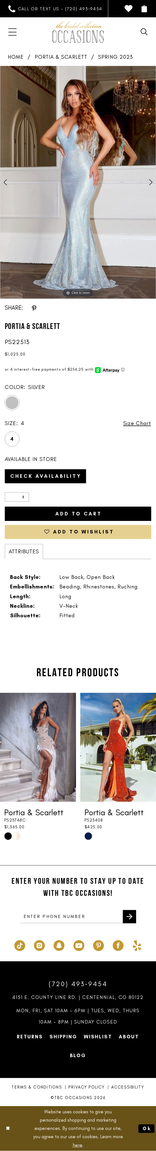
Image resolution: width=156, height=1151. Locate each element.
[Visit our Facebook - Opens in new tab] (118, 944)
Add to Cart (78, 514)
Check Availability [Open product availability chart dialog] (46, 476)
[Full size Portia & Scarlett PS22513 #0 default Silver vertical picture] (78, 182)
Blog (78, 1055)
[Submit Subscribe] (129, 916)
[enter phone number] (78, 916)
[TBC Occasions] (78, 32)
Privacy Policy (86, 1086)
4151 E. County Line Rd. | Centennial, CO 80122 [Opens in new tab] (78, 997)
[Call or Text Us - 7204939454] (55, 8)
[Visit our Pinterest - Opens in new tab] (98, 944)
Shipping (63, 1036)
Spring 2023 (115, 57)
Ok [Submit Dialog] (147, 1128)
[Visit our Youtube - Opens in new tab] (79, 944)
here (77, 1145)
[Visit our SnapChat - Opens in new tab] (59, 944)
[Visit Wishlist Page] (128, 9)
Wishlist (98, 1036)
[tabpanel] (78, 182)
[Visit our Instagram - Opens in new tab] (39, 944)
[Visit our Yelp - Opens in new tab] (137, 944)
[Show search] (144, 31)
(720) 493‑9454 (78, 984)
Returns (30, 1036)
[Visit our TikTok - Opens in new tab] (19, 944)
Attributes (24, 551)
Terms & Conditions (37, 1086)
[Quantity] (17, 497)
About (129, 1036)
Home (16, 57)
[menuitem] (55, 8)
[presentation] (38, 747)
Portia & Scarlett (61, 57)
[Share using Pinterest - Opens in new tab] (34, 307)
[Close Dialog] (8, 1128)
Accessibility (127, 1086)
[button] (144, 8)
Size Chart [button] (137, 423)
